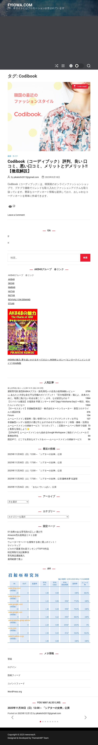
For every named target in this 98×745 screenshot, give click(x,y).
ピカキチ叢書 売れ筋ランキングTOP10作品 (28, 549)
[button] (12, 717)
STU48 (11, 303)
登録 (10, 659)
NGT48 (11, 295)
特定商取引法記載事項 (18, 552)
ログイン (12, 667)
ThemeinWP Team (40, 738)
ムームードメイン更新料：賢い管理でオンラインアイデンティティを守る (43, 418)
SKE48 (11, 283)
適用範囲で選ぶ (15, 559)
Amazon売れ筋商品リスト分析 (22, 535)
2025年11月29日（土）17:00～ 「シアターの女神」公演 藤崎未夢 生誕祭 (43, 478)
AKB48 (11, 279)
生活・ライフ (13, 156)
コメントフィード (16, 683)
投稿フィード (14, 675)
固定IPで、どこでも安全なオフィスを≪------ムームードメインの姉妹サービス (45, 439)
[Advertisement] (49, 39)
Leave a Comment (16, 215)
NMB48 (11, 287)
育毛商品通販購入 (16, 555)
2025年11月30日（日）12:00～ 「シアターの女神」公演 (35, 454)
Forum (11, 415)
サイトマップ (14, 545)
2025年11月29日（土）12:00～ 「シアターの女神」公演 (35, 470)
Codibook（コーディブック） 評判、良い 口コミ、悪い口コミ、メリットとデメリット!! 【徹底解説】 (47, 166)
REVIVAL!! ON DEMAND (19, 299)
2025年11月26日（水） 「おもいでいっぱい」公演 (32, 487)
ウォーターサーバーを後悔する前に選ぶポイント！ (32, 542)
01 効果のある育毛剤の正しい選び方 (25, 532)
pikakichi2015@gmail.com (26, 177)
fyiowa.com (20, 5)
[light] (76, 66)
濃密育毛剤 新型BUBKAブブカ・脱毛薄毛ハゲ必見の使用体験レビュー (41, 391)
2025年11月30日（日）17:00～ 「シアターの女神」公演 (35, 462)
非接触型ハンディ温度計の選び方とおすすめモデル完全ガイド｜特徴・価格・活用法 (48, 422)
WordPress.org (15, 691)
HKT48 (11, 291)
